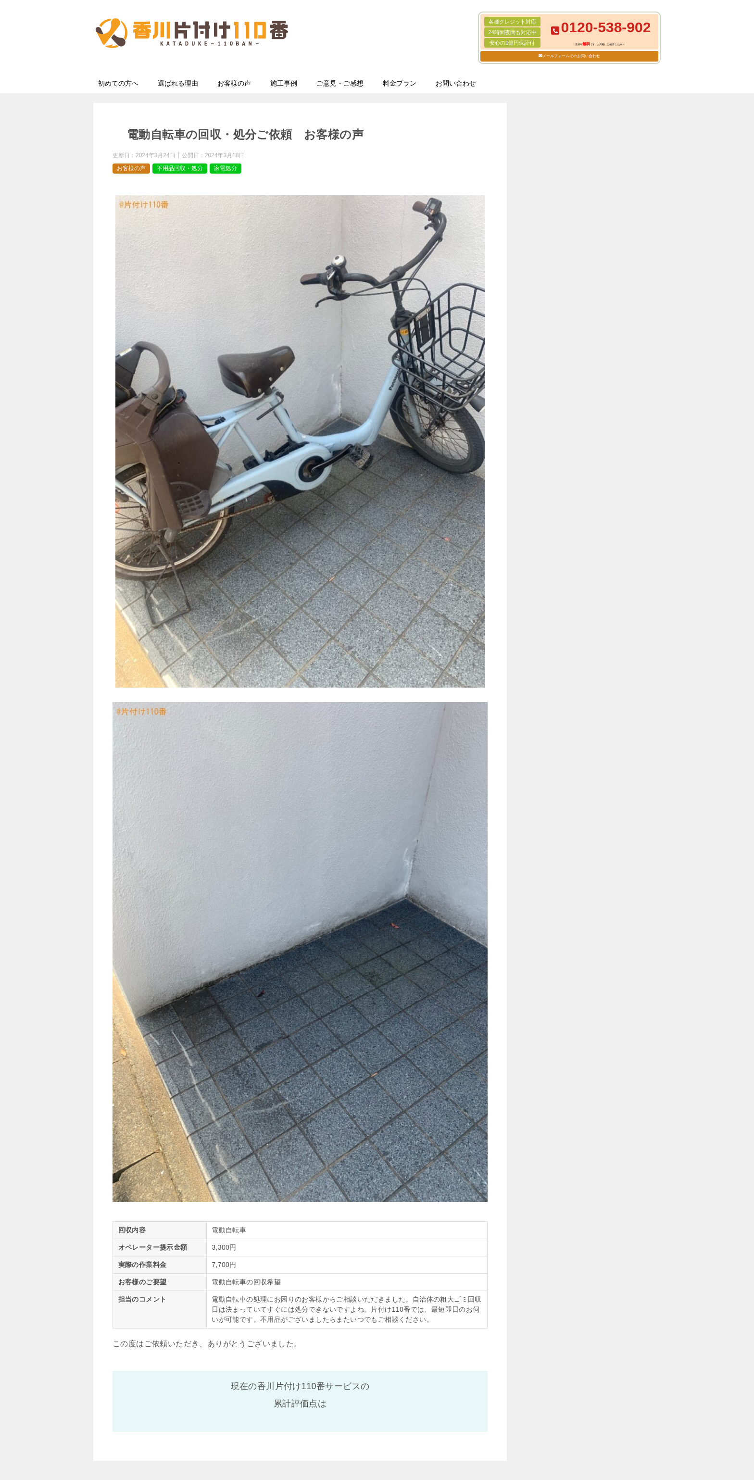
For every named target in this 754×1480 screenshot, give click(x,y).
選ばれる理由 (178, 83)
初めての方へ (118, 83)
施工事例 (283, 83)
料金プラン (399, 83)
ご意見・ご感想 (340, 83)
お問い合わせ (456, 83)
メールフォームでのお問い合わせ (571, 56)
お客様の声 (234, 83)
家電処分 (225, 168)
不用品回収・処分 (180, 168)
